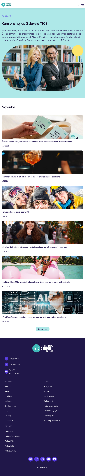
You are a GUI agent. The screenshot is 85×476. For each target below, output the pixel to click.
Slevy (7, 391)
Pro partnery (50, 410)
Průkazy (8, 386)
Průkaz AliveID (10, 451)
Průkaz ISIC (9, 431)
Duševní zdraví (10, 420)
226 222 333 (14, 364)
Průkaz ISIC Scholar (13, 436)
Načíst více (42, 329)
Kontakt (47, 391)
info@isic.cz (14, 358)
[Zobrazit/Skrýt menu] (82, 4)
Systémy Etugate (52, 420)
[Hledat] (77, 4)
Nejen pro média (51, 406)
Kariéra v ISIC (49, 396)
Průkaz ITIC (9, 441)
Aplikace (8, 401)
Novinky (8, 415)
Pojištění (8, 396)
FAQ (6, 410)
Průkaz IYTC (9, 446)
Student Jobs (10, 406)
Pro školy (49, 415)
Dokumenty (49, 401)
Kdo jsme (48, 386)
